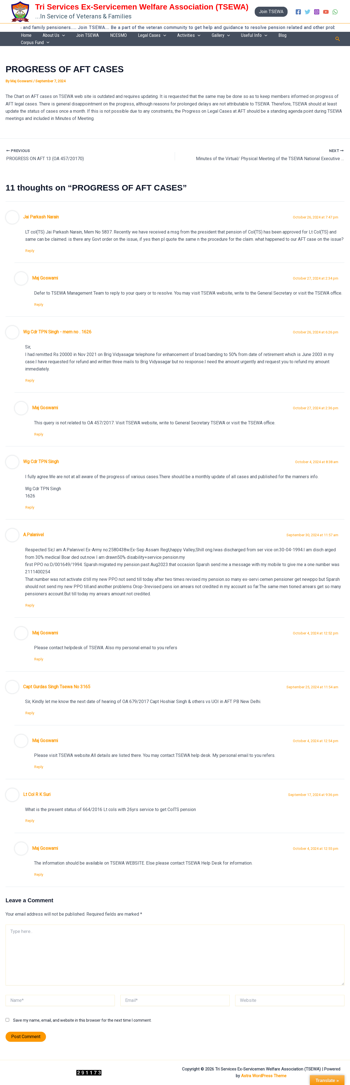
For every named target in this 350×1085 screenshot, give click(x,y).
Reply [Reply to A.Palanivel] (32, 602)
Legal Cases (181, 36)
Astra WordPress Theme (263, 1075)
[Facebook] (298, 12)
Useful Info (266, 36)
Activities (211, 36)
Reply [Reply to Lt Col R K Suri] (32, 820)
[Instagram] (317, 12)
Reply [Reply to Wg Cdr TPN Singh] (32, 504)
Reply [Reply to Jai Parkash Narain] (32, 245)
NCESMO (152, 36)
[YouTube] (326, 12)
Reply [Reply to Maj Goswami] (41, 300)
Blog (289, 36)
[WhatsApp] (335, 12)
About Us (99, 36)
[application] (107, 36)
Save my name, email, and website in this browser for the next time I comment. (82, 1020)
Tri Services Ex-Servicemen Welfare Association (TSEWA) (142, 7)
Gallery (238, 36)
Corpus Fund (312, 36)
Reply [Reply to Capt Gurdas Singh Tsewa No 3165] (32, 711)
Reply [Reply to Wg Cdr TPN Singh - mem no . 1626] (32, 376)
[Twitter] (307, 12)
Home (77, 36)
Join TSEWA (127, 36)
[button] (271, 12)
